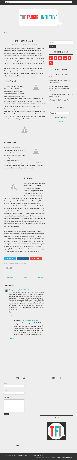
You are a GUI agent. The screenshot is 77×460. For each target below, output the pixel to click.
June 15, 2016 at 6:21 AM (30, 320)
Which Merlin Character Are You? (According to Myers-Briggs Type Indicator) (59, 88)
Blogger (64, 117)
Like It (23, 258)
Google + (36, 258)
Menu (6, 33)
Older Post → (41, 277)
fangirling (17, 264)
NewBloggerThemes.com (64, 457)
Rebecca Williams (25, 264)
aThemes (42, 457)
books (7, 264)
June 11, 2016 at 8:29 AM (21, 290)
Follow (61, 121)
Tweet (10, 258)
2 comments (34, 44)
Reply (11, 312)
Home (25, 277)
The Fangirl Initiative (23, 455)
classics (12, 264)
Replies (13, 316)
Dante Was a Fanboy (25, 40)
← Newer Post (8, 277)
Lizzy (11, 290)
